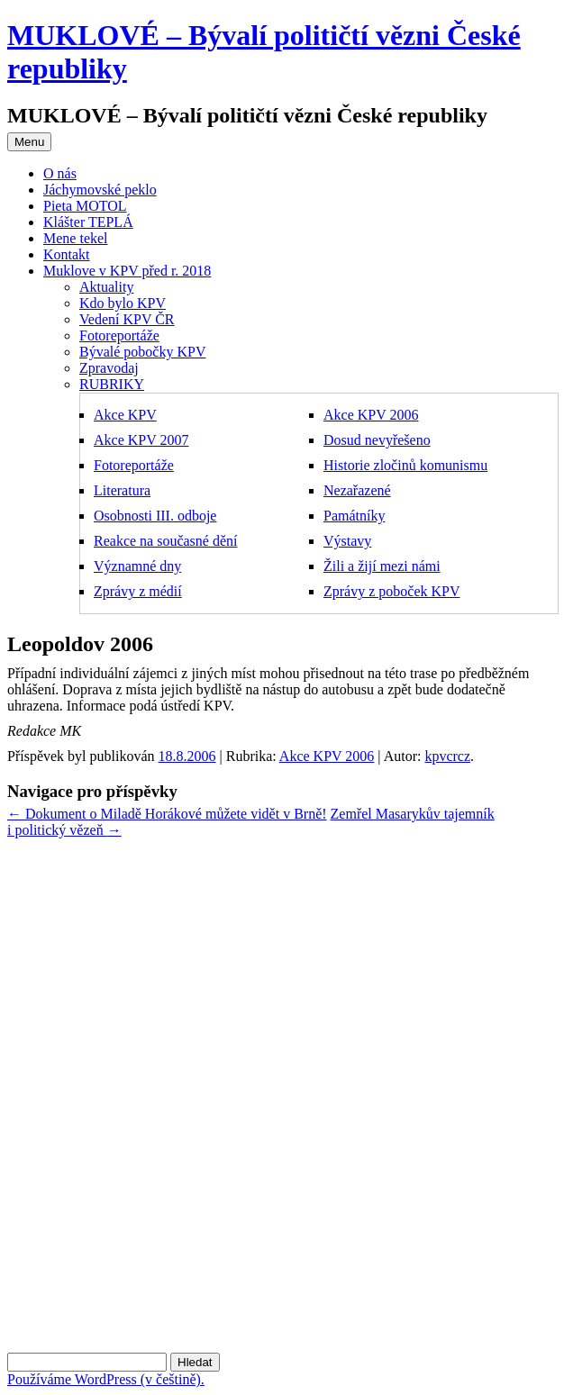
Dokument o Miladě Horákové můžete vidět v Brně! (167, 813)
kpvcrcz (447, 756)
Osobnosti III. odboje (155, 515)
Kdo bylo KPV (122, 303)
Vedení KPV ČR (127, 319)
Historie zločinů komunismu (405, 465)
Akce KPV (125, 414)
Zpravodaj (109, 368)
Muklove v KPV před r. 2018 (127, 270)
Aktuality (106, 286)
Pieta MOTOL (85, 205)
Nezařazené (357, 490)
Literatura (122, 490)
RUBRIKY (111, 384)
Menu (29, 142)
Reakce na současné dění (165, 540)
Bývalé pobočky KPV (142, 351)
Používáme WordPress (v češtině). (106, 1379)
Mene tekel (75, 238)
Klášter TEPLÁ (88, 222)
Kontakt (66, 254)
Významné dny (137, 566)
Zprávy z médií (138, 591)
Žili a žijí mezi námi (382, 566)
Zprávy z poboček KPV (391, 591)
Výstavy (347, 540)
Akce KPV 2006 (370, 414)
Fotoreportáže (119, 335)
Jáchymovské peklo (100, 189)
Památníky (354, 515)
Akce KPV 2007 (141, 440)
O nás (60, 173)
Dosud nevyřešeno (377, 440)
